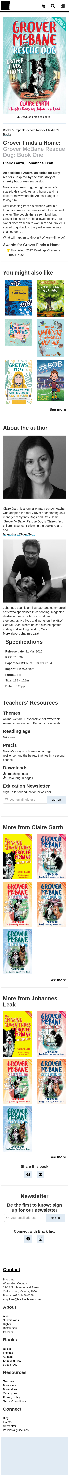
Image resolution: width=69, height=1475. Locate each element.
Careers (8, 1332)
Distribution (10, 1328)
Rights (7, 1324)
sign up (56, 799)
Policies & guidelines (16, 1430)
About (6, 1316)
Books (7, 1348)
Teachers (8, 1381)
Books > (8, 130)
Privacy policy (11, 1397)
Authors (8, 1356)
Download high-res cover (34, 117)
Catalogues (10, 1393)
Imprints (8, 1352)
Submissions (11, 1320)
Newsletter (9, 1426)
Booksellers (10, 1389)
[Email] (25, 800)
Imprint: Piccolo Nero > (30, 130)
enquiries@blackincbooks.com (22, 1299)
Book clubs (10, 1385)
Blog (6, 1418)
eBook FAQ (10, 1364)
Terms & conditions (15, 1401)
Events (7, 1422)
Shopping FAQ (12, 1360)
